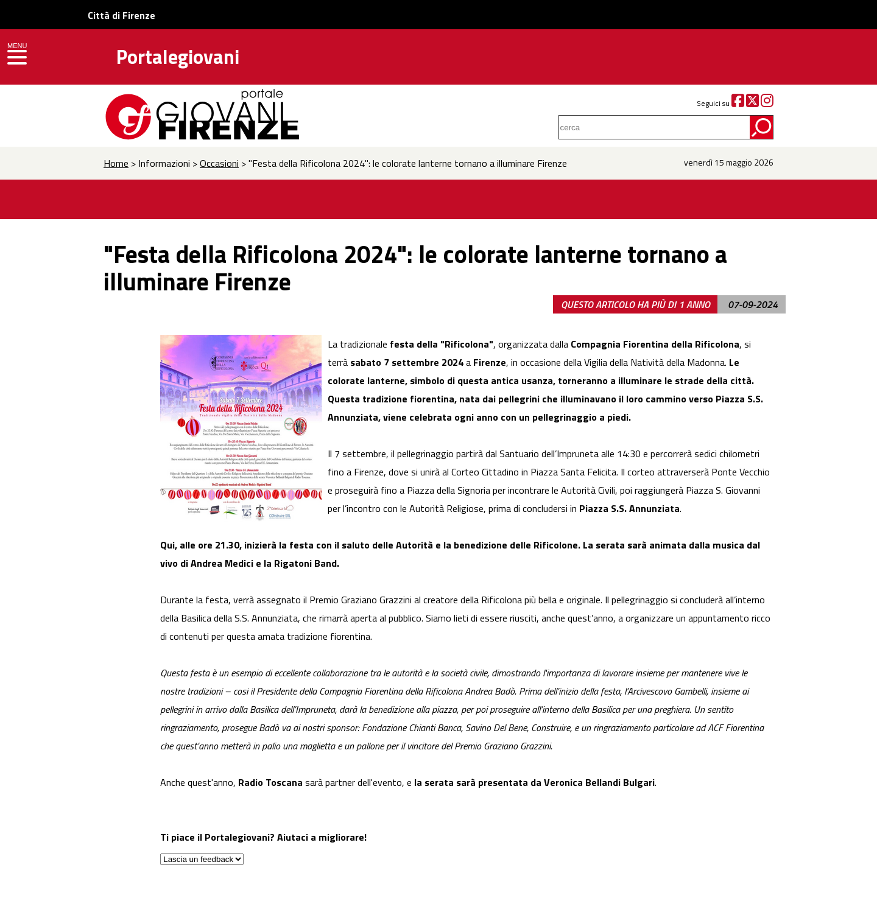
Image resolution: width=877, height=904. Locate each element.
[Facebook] (737, 103)
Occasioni (219, 163)
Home (116, 163)
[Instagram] (767, 103)
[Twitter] (752, 103)
